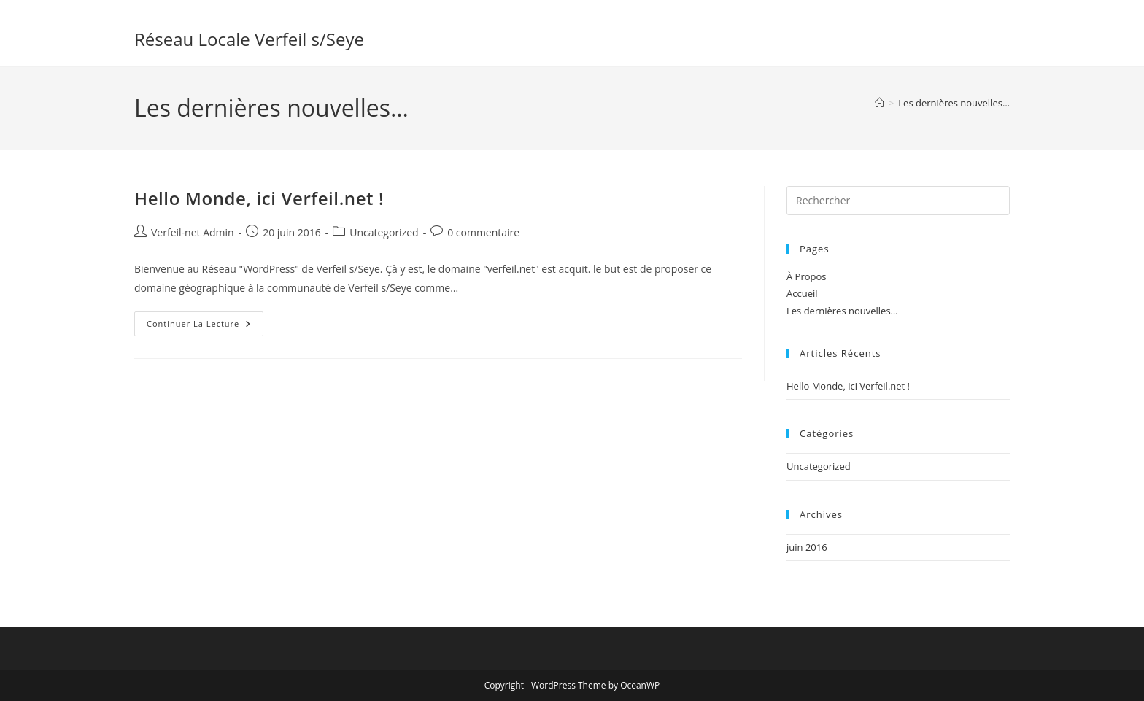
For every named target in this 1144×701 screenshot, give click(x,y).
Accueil (802, 293)
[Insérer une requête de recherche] (898, 200)
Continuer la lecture (205, 326)
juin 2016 (806, 547)
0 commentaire (483, 232)
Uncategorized (383, 232)
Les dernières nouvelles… (954, 102)
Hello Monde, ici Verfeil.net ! (259, 198)
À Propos (806, 276)
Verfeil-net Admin (192, 232)
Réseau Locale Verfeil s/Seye (249, 39)
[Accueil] (879, 102)
